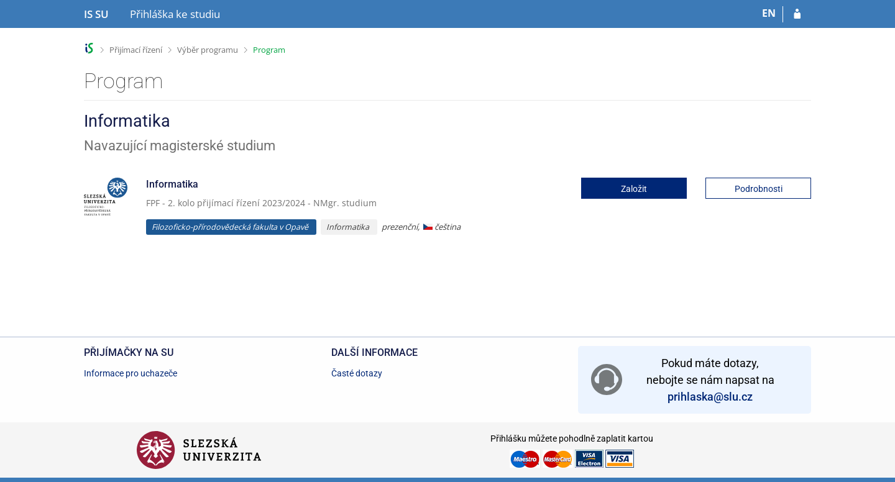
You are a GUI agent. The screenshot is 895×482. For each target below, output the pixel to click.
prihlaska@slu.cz (710, 396)
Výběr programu (207, 49)
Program (269, 49)
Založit (634, 189)
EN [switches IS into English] (769, 13)
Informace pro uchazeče (130, 373)
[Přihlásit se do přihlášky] (797, 14)
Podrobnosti (759, 189)
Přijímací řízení (135, 49)
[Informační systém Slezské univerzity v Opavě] (96, 14)
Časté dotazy (356, 373)
